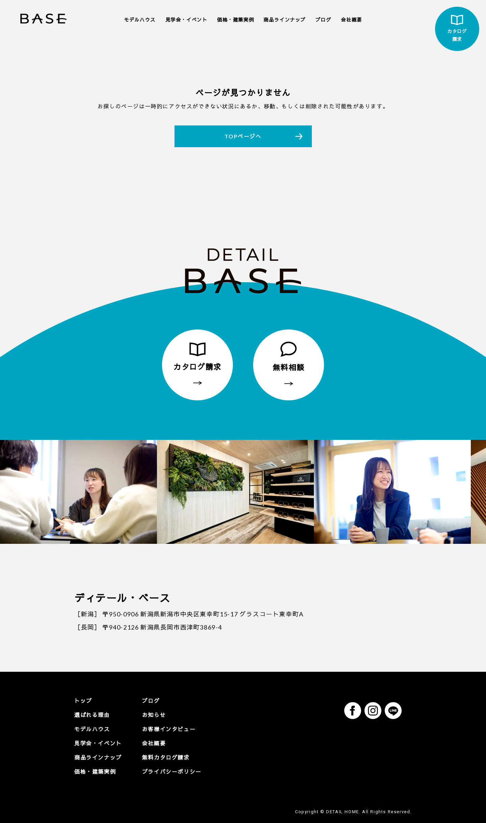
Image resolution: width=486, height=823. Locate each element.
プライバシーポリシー (171, 771)
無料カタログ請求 (166, 757)
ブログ (323, 20)
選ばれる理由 (92, 715)
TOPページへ (242, 136)
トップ (83, 700)
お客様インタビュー (168, 729)
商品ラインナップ (285, 20)
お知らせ (154, 715)
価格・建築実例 (235, 20)
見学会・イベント (186, 20)
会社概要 (351, 20)
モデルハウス (140, 20)
